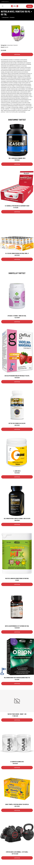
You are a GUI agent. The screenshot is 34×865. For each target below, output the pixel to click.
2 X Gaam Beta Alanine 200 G (17, 761)
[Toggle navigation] (2, 6)
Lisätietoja (17, 54)
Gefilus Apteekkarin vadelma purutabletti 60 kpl (17, 375)
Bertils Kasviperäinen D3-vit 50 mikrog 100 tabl (17, 626)
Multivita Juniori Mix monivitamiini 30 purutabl (17, 578)
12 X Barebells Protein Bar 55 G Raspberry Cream (17, 206)
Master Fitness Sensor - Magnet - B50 (17, 714)
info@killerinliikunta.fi (5, 1)
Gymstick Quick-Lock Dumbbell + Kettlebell (17, 852)
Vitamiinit (12, 17)
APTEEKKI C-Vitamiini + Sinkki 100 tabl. (17, 315)
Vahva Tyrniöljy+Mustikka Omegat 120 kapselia (17, 804)
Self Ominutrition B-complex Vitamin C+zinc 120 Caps (17, 518)
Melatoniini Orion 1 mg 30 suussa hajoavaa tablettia (17, 677)
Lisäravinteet (5, 17)
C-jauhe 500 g (17, 471)
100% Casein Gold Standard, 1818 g (17, 158)
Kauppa (29, 6)
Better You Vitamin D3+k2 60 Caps (17, 423)
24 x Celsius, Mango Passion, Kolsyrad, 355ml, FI (17, 253)
